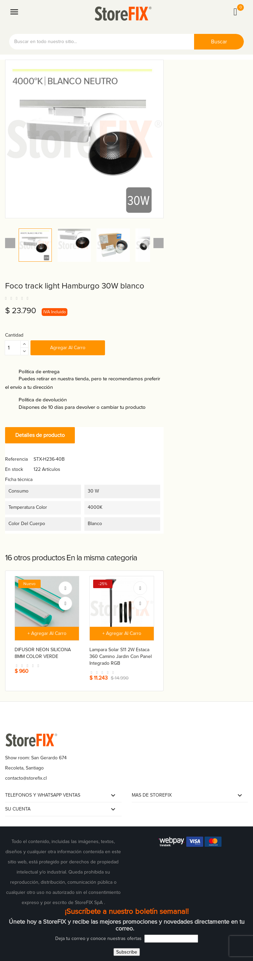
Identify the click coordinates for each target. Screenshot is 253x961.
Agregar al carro (67, 348)
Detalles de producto (40, 435)
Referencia (16, 459)
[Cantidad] (13, 347)
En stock (14, 469)
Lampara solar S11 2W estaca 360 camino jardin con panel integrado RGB (120, 656)
